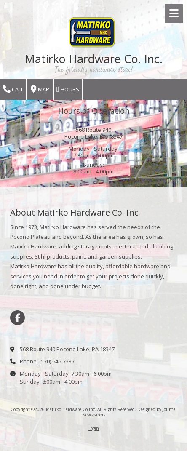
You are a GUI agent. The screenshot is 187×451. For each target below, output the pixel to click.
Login (93, 428)
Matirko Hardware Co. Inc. (93, 59)
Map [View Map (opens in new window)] (40, 89)
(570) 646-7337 (57, 361)
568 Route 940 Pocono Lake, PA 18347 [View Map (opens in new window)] (67, 349)
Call (13, 89)
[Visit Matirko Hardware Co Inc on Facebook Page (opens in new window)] (17, 317)
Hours (67, 89)
